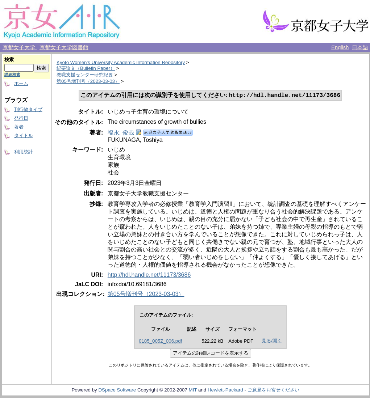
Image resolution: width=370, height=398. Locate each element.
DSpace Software (117, 390)
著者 (19, 127)
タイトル (23, 135)
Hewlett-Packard (225, 390)
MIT (193, 390)
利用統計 (23, 151)
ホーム (21, 83)
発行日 (21, 118)
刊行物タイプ (28, 109)
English (340, 47)
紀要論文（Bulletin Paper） (86, 68)
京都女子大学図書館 (64, 47)
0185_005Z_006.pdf (160, 341)
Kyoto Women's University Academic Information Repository (121, 62)
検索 (9, 59)
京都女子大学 (20, 47)
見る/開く (272, 341)
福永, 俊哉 (121, 133)
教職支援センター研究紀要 (85, 74)
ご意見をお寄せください (273, 390)
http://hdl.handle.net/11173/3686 (149, 275)
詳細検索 (12, 74)
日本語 (360, 47)
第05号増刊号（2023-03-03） (88, 81)
